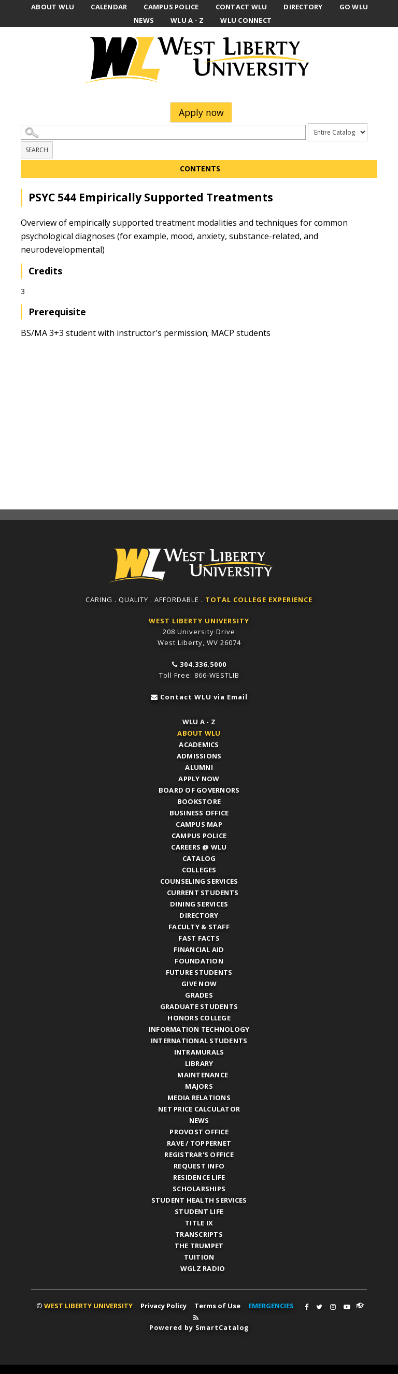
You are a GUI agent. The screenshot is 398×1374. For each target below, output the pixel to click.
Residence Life (199, 1176)
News (199, 1119)
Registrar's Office (199, 1153)
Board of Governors (199, 789)
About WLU (198, 732)
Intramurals (199, 1051)
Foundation (199, 959)
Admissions (199, 754)
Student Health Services (199, 1199)
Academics (199, 743)
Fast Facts (199, 937)
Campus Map (199, 823)
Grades (199, 994)
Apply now (201, 112)
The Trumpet (199, 1244)
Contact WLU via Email (204, 695)
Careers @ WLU (198, 846)
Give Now (199, 982)
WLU (199, 565)
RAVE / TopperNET (199, 1142)
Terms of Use (217, 1304)
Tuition (199, 1256)
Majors (199, 1085)
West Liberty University (199, 60)
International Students (199, 1039)
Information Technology (199, 1028)
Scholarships (199, 1187)
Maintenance (203, 1073)
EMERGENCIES (271, 1304)
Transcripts (199, 1233)
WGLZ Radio (203, 1267)
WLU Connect (360, 1304)
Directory (198, 914)
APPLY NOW (198, 777)
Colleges (199, 868)
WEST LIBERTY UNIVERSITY (199, 619)
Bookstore (199, 800)
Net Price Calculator (199, 1108)
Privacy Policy (163, 1304)
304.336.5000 (203, 663)
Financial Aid (199, 948)
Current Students (203, 891)
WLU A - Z (199, 720)
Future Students (199, 971)
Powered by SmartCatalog (199, 1326)
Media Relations (199, 1096)
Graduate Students (199, 1005)
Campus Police (199, 834)
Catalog (199, 857)
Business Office (199, 811)
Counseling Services (199, 880)
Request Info (199, 1165)
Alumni (199, 766)
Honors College (199, 1016)
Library (199, 1062)
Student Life (199, 1210)
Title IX (199, 1221)
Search (36, 149)
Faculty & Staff (199, 925)
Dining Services (199, 903)
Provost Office (199, 1130)
